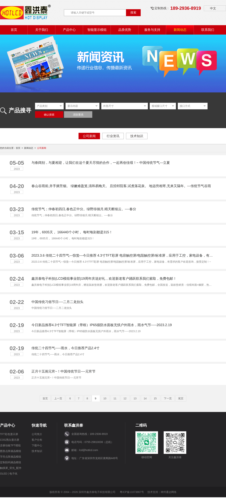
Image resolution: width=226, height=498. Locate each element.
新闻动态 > (30, 148)
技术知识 (136, 136)
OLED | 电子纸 (8, 474)
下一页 (168, 399)
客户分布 (37, 440)
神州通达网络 (168, 492)
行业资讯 (113, 136)
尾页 (180, 399)
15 (155, 399)
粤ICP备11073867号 (132, 492)
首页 (45, 399)
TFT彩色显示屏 (9, 434)
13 (135, 399)
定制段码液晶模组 (10, 463)
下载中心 (37, 446)
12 (125, 399)
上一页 (58, 399)
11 (115, 399)
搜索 (133, 12)
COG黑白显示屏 (9, 440)
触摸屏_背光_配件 (10, 468)
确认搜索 (49, 114)
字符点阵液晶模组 (10, 457)
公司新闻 (89, 136)
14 (145, 399)
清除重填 (78, 114)
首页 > (20, 148)
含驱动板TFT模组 (10, 446)
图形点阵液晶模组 (10, 451)
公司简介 (37, 434)
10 (105, 399)
